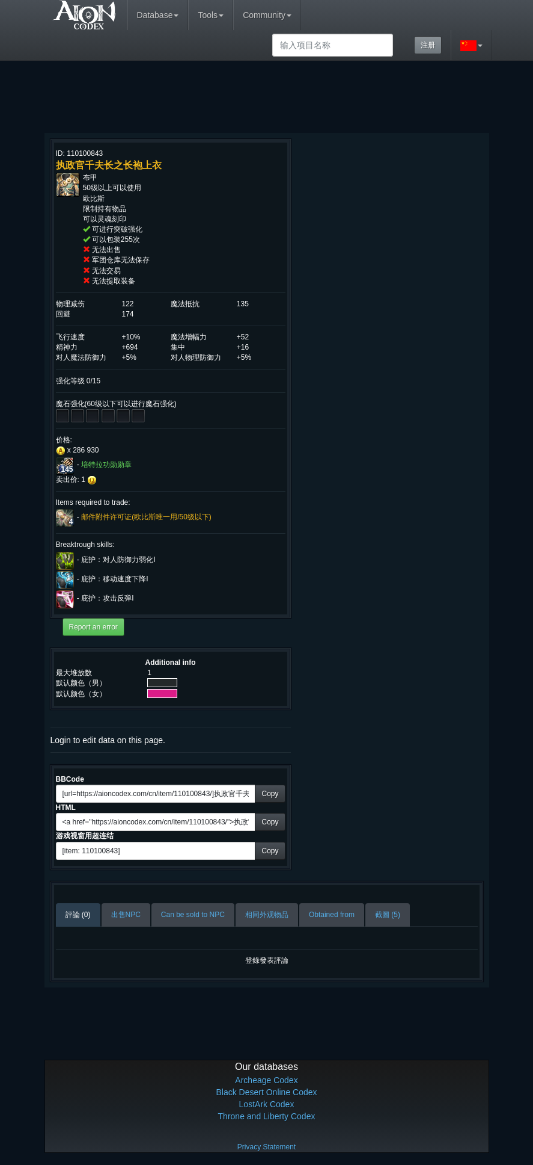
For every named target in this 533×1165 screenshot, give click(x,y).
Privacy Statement (266, 1147)
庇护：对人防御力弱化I (118, 559)
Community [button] (267, 15)
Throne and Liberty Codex (266, 1116)
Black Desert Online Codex (266, 1092)
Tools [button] (211, 15)
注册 (428, 45)
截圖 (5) (387, 914)
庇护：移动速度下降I (114, 579)
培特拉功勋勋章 (106, 464)
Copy (269, 794)
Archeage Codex (266, 1080)
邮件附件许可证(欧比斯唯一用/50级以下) (146, 517)
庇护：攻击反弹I (107, 598)
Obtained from (332, 914)
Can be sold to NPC (193, 914)
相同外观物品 (266, 914)
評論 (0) (78, 914)
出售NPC (126, 914)
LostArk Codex (266, 1104)
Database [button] (158, 15)
